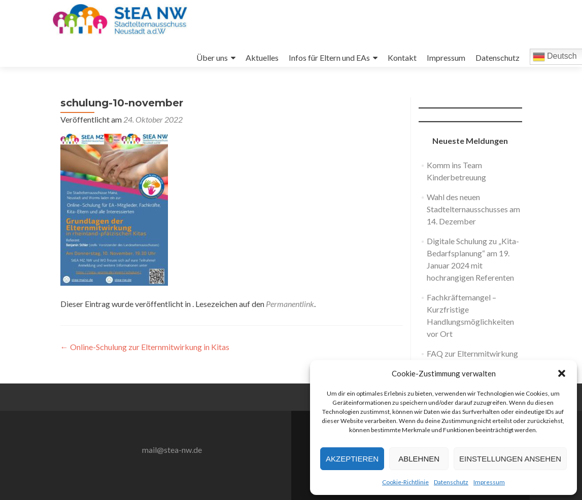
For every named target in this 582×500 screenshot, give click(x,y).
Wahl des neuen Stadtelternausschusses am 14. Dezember (473, 209)
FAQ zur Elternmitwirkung (472, 353)
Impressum (489, 482)
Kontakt (402, 57)
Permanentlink (290, 304)
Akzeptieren (352, 458)
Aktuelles (262, 57)
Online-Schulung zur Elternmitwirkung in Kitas (144, 347)
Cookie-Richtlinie (405, 482)
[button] (562, 373)
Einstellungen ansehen (510, 458)
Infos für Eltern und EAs (329, 57)
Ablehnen (418, 458)
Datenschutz (451, 482)
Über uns (212, 57)
